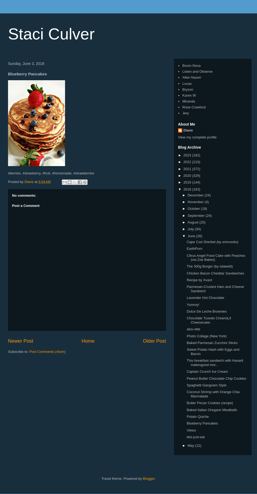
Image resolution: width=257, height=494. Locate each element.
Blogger (149, 479)
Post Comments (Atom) (47, 352)
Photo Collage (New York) (206, 336)
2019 (187, 182)
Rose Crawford (194, 107)
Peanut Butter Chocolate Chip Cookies (216, 378)
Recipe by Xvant (199, 280)
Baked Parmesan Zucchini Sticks (212, 343)
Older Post (154, 341)
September (197, 216)
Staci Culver (51, 34)
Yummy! (193, 305)
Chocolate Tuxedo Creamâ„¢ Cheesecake (209, 320)
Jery (185, 113)
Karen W (189, 95)
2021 (187, 169)
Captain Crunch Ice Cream (207, 371)
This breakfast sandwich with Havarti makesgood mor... (215, 362)
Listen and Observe (197, 71)
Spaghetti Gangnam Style (206, 385)
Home (88, 341)
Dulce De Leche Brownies (207, 311)
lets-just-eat (196, 437)
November (196, 202)
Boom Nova (191, 66)
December (196, 195)
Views (191, 430)
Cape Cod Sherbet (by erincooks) (212, 242)
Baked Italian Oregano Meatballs (212, 410)
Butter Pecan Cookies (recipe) (210, 403)
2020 (187, 176)
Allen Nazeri (191, 77)
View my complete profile (197, 137)
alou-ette (193, 329)
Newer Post (20, 341)
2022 (187, 162)
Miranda (188, 101)
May (191, 446)
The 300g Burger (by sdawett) (210, 266)
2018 (187, 189)
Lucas (187, 84)
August (193, 222)
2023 (187, 155)
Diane (188, 130)
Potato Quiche (198, 417)
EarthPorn (194, 249)
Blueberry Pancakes (202, 423)
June (192, 236)
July (191, 229)
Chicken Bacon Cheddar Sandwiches (215, 273)
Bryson (187, 89)
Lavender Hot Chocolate (205, 298)
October (194, 209)
